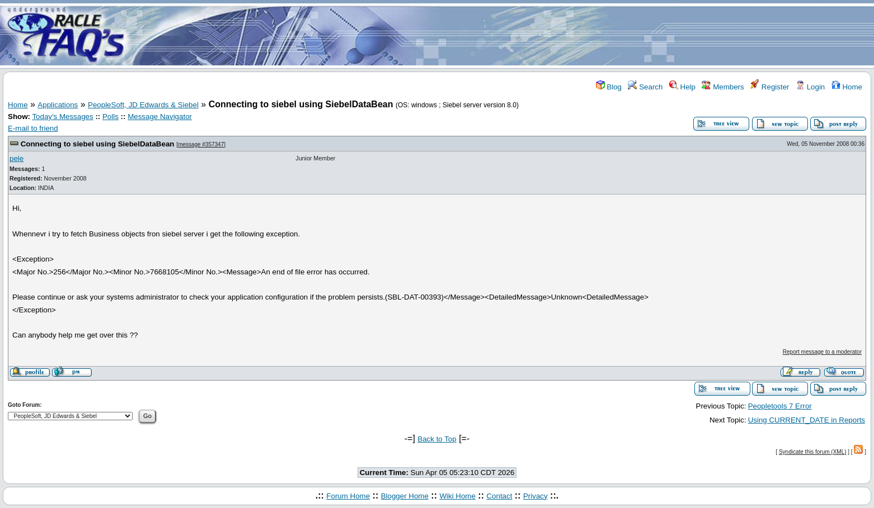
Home (846, 87)
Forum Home (348, 496)
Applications (57, 105)
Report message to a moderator (822, 352)
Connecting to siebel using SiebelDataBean (98, 144)
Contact (499, 496)
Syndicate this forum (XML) (813, 452)
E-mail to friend (33, 128)
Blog (609, 87)
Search (645, 87)
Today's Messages (62, 116)
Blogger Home (405, 496)
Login (810, 87)
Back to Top (436, 439)
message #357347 (201, 144)
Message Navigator (160, 116)
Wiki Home (457, 496)
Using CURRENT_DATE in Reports (806, 420)
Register (769, 87)
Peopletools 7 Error (780, 406)
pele (17, 158)
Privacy (535, 496)
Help (682, 87)
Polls (110, 116)
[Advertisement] (503, 35)
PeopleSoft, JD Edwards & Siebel (143, 105)
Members (723, 87)
